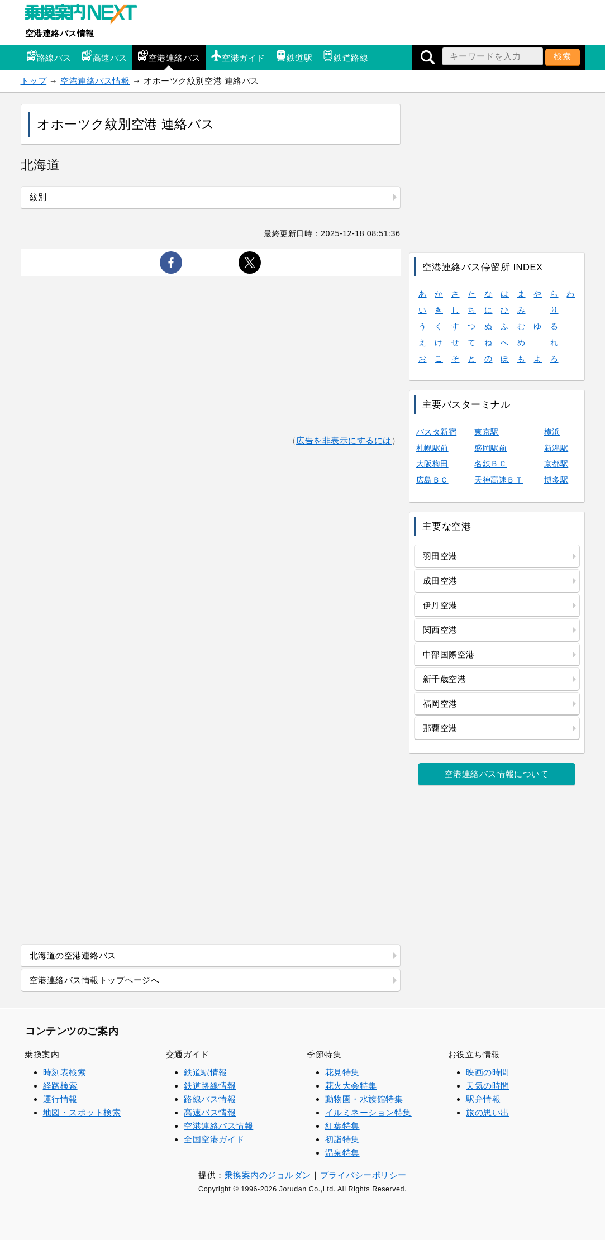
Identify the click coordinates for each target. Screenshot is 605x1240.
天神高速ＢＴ (498, 479)
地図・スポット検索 (82, 1112)
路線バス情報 (210, 1099)
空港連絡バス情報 (59, 33)
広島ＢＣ (432, 479)
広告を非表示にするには (344, 440)
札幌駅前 (432, 447)
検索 (562, 56)
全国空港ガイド (214, 1139)
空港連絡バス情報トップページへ (95, 980)
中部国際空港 (449, 654)
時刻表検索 (65, 1072)
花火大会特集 (351, 1085)
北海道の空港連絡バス (73, 955)
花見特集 (342, 1072)
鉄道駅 (294, 56)
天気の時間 (487, 1085)
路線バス (49, 56)
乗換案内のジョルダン (268, 1175)
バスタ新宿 (436, 431)
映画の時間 (487, 1072)
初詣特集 (342, 1139)
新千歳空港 (444, 679)
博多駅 (556, 479)
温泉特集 (342, 1152)
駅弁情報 (483, 1099)
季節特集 (324, 1054)
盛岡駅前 (490, 447)
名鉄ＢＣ (490, 463)
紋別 (38, 197)
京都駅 (556, 463)
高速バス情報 (210, 1112)
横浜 (552, 431)
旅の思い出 (487, 1112)
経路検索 (60, 1085)
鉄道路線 (345, 56)
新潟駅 (556, 447)
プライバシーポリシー (363, 1175)
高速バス (104, 56)
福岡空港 (440, 703)
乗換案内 (42, 1054)
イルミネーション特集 (368, 1112)
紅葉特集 (342, 1126)
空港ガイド (238, 56)
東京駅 (486, 431)
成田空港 (440, 580)
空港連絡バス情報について (497, 774)
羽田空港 (440, 556)
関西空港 (440, 630)
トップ (34, 80)
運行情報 (60, 1099)
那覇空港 (440, 728)
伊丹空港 (440, 605)
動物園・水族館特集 (364, 1099)
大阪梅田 (432, 463)
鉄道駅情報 (205, 1072)
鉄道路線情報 (210, 1085)
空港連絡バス (169, 56)
